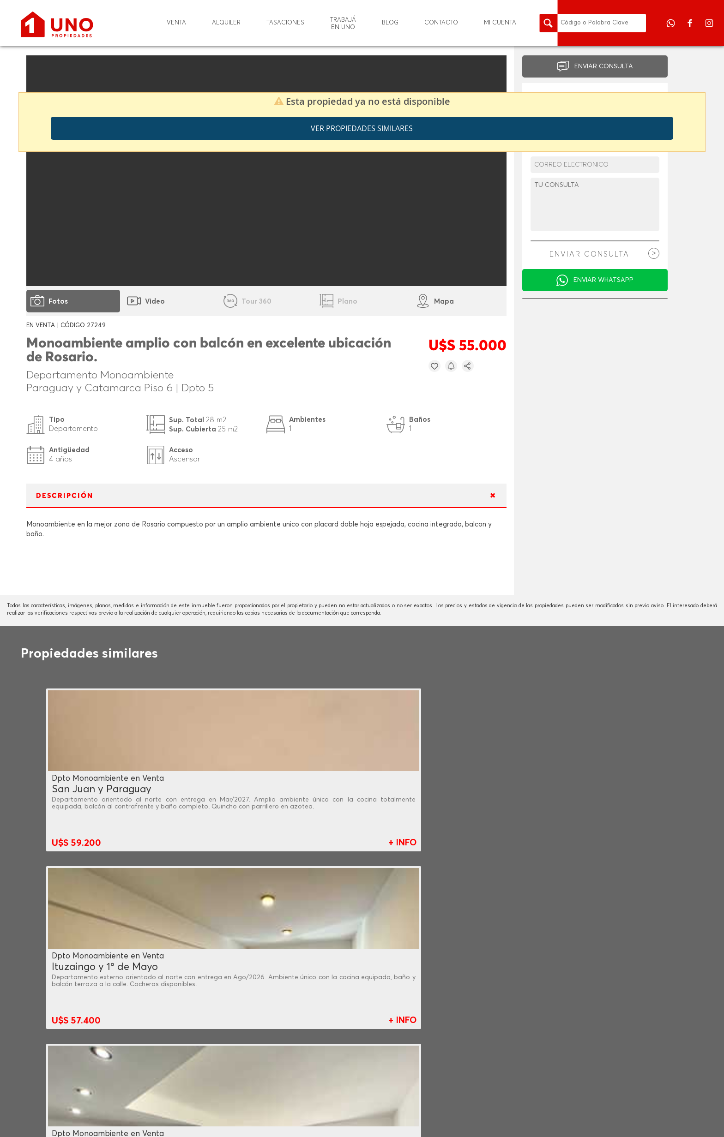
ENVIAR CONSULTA (603, 66)
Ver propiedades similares (362, 128)
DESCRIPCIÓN (64, 495)
